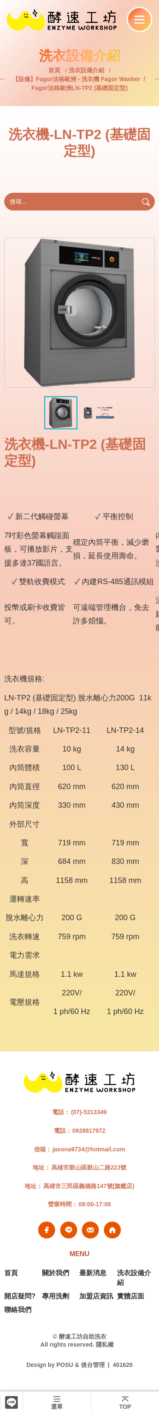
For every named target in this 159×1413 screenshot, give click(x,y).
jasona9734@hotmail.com (89, 1149)
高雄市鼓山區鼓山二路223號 (88, 1167)
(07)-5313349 (88, 1112)
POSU (64, 1364)
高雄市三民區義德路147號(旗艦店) (88, 1186)
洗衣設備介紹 (86, 70)
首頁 (55, 70)
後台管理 (93, 1364)
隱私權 (105, 1344)
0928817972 (89, 1130)
